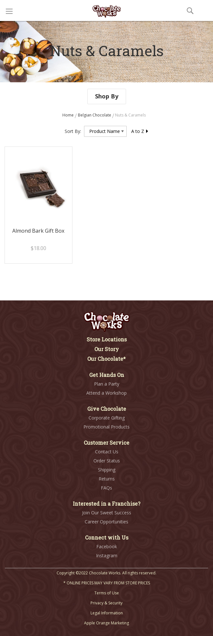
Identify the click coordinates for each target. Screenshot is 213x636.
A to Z (140, 131)
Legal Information (107, 613)
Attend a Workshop (106, 393)
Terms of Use (106, 593)
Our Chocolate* (106, 358)
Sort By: (73, 131)
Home (68, 115)
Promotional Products (106, 427)
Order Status (106, 461)
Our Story (106, 349)
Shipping (106, 470)
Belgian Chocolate (95, 115)
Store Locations (107, 339)
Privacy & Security (106, 603)
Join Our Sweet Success (106, 513)
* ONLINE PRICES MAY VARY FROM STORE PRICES (106, 583)
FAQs (106, 488)
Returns (107, 479)
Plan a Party (106, 384)
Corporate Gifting (107, 418)
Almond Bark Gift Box (38, 230)
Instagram (106, 555)
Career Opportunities (106, 522)
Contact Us (106, 452)
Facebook (106, 546)
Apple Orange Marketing (106, 623)
